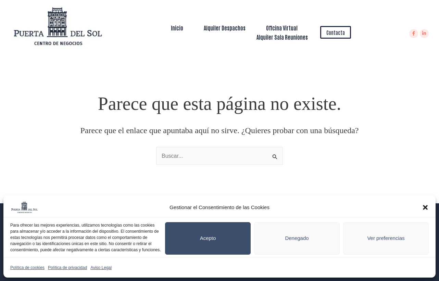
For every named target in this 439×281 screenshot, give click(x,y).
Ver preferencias (385, 238)
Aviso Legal (101, 267)
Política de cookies (27, 267)
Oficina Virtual (282, 27)
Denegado (297, 238)
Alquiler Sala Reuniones (282, 37)
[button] (425, 207)
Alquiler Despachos (225, 27)
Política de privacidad (67, 267)
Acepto (208, 238)
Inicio (177, 27)
